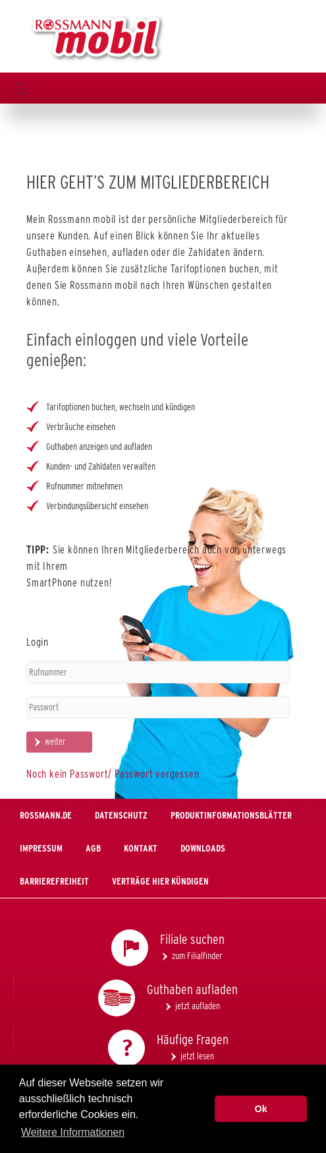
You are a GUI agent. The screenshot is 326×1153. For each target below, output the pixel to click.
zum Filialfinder (197, 955)
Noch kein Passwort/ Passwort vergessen (112, 774)
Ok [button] (261, 1109)
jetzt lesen (197, 1056)
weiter (55, 741)
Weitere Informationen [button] (72, 1132)
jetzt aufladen (197, 1006)
